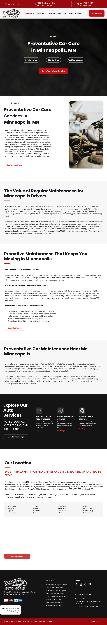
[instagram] (81, 585)
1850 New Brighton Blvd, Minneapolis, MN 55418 (46, 4)
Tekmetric (49, 621)
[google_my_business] (90, 585)
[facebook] (76, 585)
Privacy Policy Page (12, 620)
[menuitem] (30, 13)
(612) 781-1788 (14, 4)
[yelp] (85, 585)
